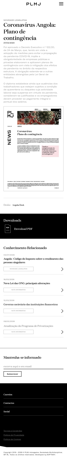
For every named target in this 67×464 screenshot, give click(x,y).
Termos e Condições (13, 431)
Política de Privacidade (14, 435)
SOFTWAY (51, 455)
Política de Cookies (12, 439)
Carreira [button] (8, 394)
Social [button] (7, 411)
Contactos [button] (9, 402)
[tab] (33, 394)
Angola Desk (18, 204)
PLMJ (33, 2)
